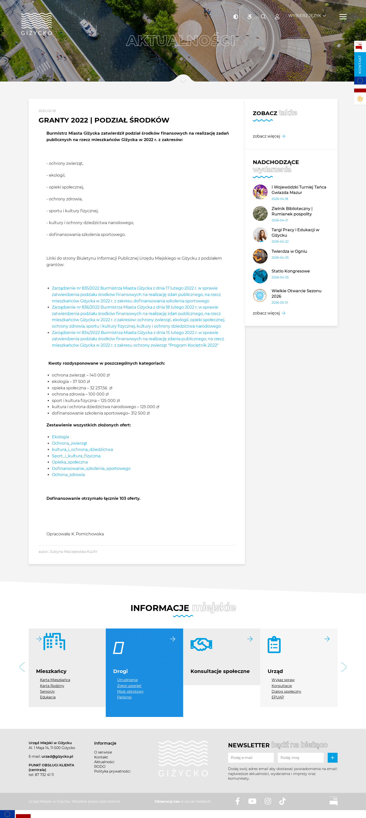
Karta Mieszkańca (55, 680)
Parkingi (124, 697)
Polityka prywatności (112, 771)
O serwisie (103, 752)
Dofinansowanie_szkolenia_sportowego (91, 468)
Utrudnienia (127, 680)
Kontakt (360, 64)
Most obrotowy (130, 691)
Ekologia (60, 437)
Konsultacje (282, 686)
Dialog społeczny (286, 691)
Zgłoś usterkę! (129, 686)
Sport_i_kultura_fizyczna (76, 456)
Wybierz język (304, 12)
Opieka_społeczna (70, 462)
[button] (22, 668)
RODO (100, 766)
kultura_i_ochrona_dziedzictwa (82, 449)
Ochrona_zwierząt (69, 443)
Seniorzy (47, 691)
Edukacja (48, 697)
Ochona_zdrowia (68, 474)
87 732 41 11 (44, 775)
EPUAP (278, 697)
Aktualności (104, 762)
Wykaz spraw (283, 680)
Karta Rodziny (52, 686)
